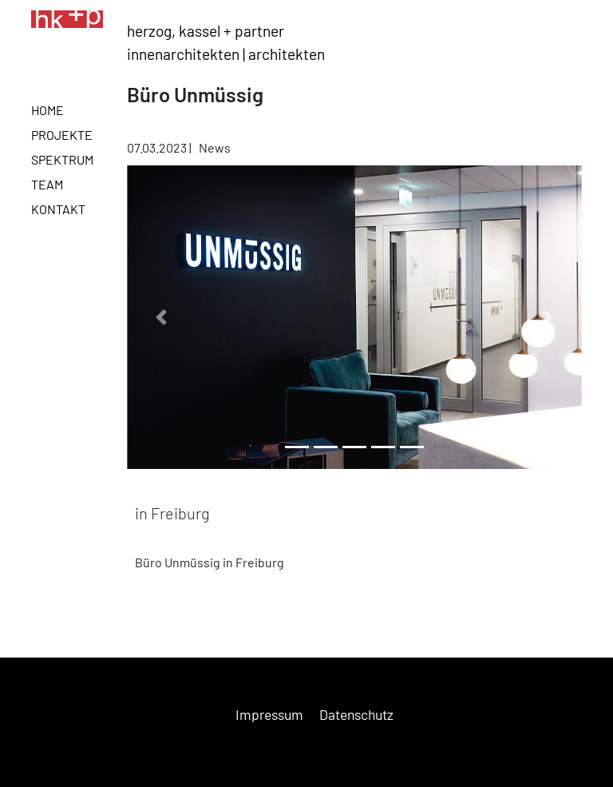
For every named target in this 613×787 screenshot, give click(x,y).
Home (47, 109)
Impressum (269, 714)
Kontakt (58, 209)
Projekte (62, 134)
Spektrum (62, 159)
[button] (161, 317)
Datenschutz (356, 714)
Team (47, 184)
